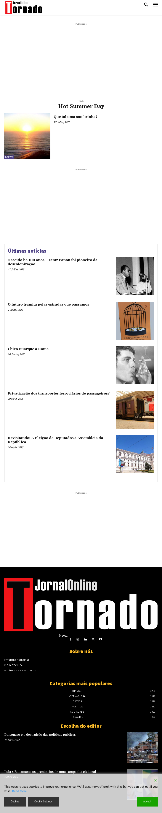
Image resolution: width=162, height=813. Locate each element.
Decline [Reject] (15, 801)
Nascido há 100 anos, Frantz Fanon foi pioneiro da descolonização (53, 262)
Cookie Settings (43, 801)
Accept (147, 801)
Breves (9, 157)
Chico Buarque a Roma (28, 349)
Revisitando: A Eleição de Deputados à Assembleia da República (55, 440)
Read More (19, 791)
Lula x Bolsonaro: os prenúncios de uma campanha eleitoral (50, 772)
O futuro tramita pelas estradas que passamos (48, 304)
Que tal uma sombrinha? (76, 117)
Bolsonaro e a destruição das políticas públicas (40, 735)
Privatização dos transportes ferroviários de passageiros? (59, 393)
